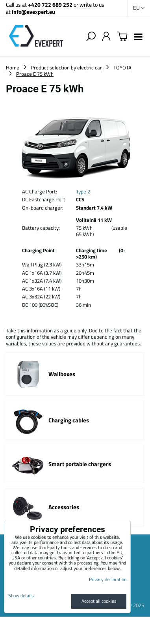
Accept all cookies (99, 601)
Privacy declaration (107, 579)
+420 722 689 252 (50, 4)
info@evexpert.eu (33, 12)
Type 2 (83, 191)
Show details (21, 595)
